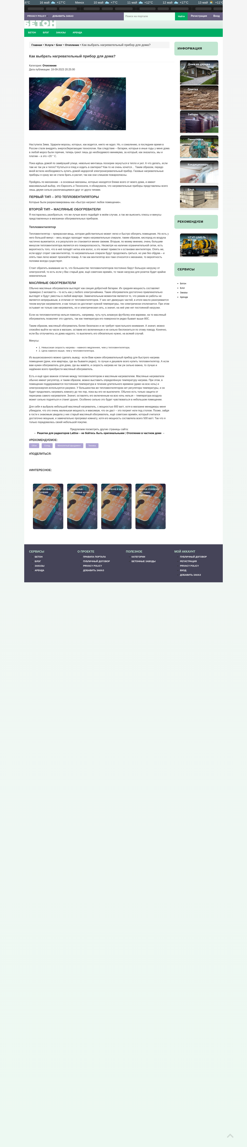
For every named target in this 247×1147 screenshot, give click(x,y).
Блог (46, 32)
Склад (47, 446)
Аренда (77, 32)
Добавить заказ (62, 16)
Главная (36, 45)
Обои (34, 446)
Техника (92, 446)
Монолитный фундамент (69, 446)
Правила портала (94, 556)
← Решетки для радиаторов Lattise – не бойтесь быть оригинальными (79, 433)
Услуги (49, 45)
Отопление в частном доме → (146, 433)
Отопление (72, 45)
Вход (216, 16)
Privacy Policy (36, 16)
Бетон (32, 32)
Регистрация (199, 16)
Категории (138, 556)
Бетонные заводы (144, 561)
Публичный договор (96, 561)
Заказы (61, 32)
